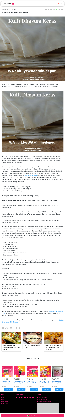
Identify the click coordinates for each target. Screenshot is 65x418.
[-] (17, 398)
